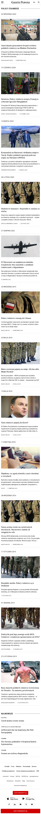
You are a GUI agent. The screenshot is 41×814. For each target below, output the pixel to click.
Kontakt (7, 766)
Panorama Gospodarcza (20, 785)
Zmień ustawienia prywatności (25, 771)
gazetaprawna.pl (34, 776)
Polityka (3, 717)
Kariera (34, 766)
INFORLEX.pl (25, 776)
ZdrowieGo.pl (10, 781)
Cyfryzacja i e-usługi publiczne (11, 727)
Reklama (18, 766)
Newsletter (18, 781)
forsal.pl (12, 776)
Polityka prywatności (8, 771)
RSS (38, 771)
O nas (12, 766)
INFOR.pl (18, 776)
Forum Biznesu (31, 781)
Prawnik (3, 738)
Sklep (23, 781)
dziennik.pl (5, 776)
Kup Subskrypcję (20, 811)
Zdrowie (3, 750)
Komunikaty (26, 766)
